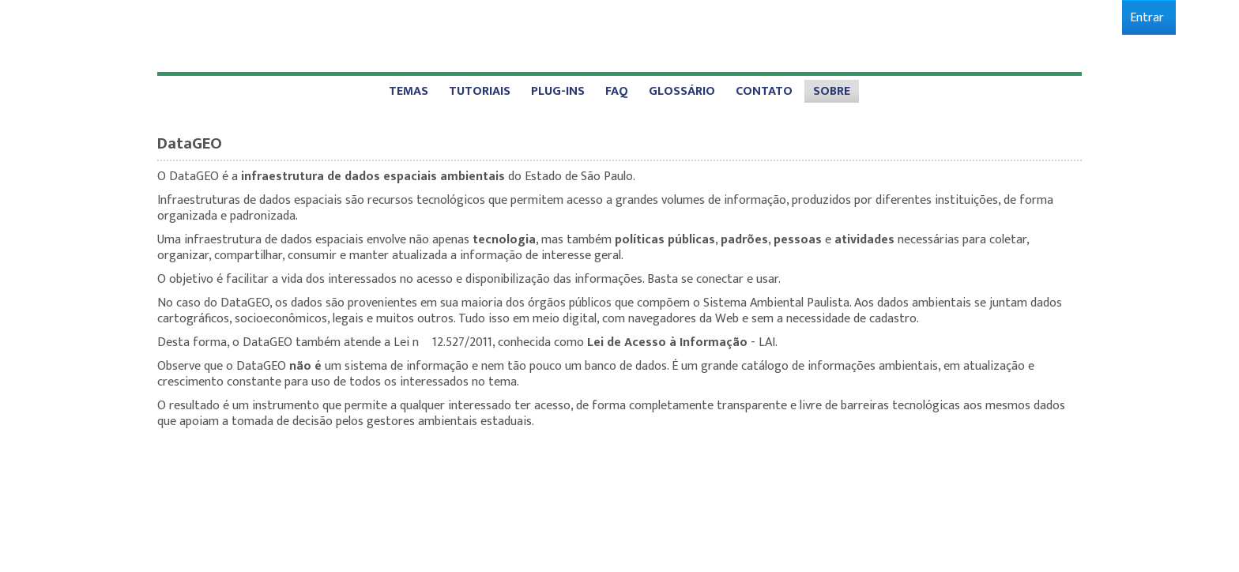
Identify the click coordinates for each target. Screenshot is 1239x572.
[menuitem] (1147, 18)
